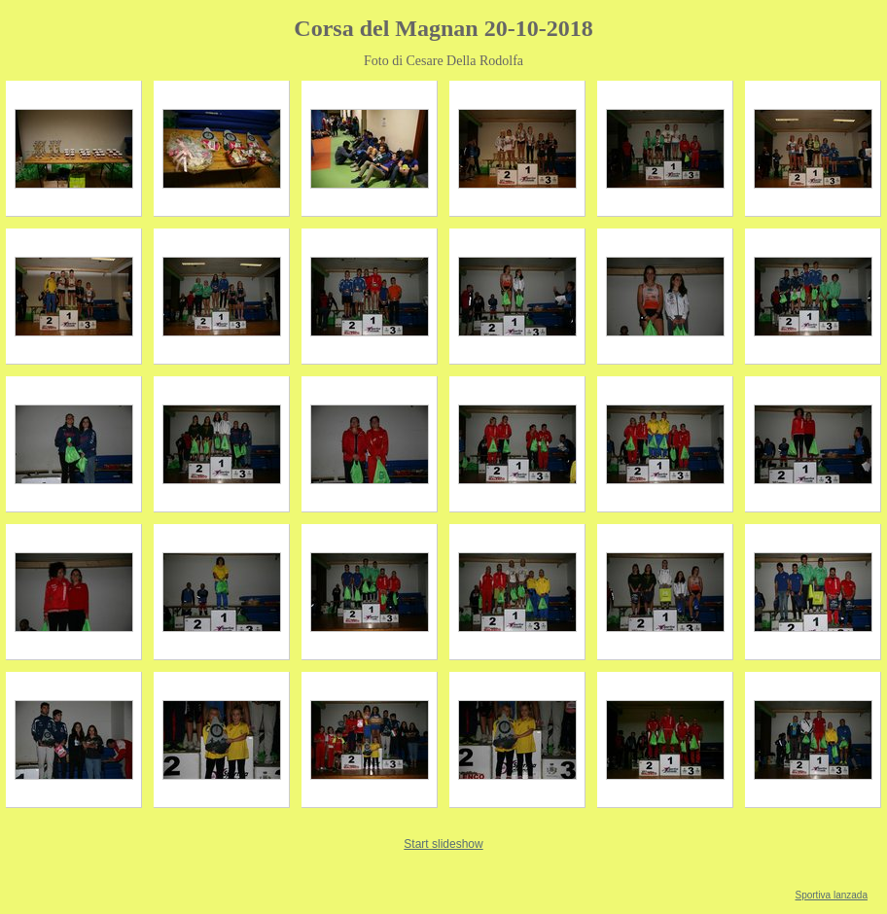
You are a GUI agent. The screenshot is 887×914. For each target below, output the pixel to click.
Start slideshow (443, 844)
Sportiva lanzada (832, 895)
